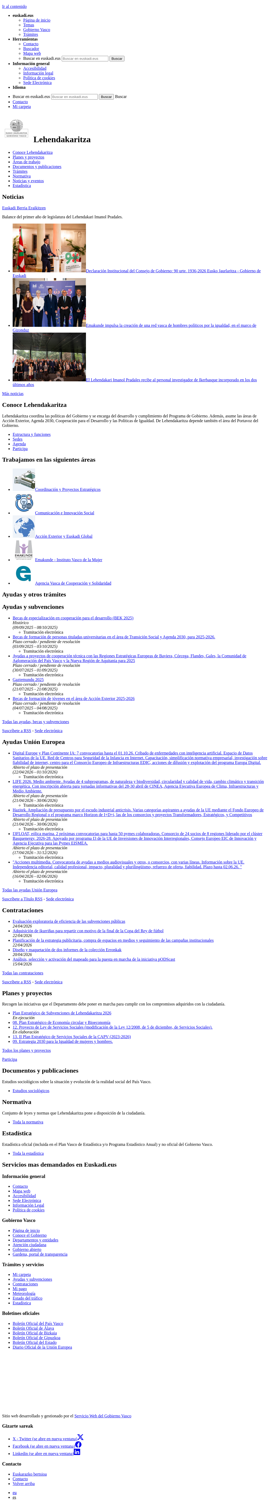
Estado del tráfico (27, 1298)
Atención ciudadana (29, 1244)
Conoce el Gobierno (30, 1235)
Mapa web (32, 53)
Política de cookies (39, 78)
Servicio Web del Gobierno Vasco (102, 1416)
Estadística (22, 185)
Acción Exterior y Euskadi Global (53, 536)
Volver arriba (24, 1483)
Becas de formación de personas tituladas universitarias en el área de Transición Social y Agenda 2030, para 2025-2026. (114, 637)
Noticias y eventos (28, 181)
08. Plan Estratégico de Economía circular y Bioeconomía (61, 1022)
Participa (20, 448)
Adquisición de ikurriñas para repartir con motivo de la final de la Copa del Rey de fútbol (88, 931)
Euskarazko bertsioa (30, 1474)
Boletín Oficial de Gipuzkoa (36, 1337)
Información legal (38, 73)
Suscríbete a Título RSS (22, 899)
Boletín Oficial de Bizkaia (35, 1333)
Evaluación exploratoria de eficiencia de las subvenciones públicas (69, 921)
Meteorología (24, 1293)
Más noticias (12, 393)
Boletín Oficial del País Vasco (38, 1323)
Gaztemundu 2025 (28, 679)
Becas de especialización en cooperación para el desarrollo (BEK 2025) (73, 618)
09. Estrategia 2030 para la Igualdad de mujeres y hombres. (63, 1041)
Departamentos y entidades (35, 1240)
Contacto (30, 44)
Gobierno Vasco (36, 29)
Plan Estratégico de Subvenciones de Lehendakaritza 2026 (62, 1013)
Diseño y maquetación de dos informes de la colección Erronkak (67, 950)
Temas (28, 25)
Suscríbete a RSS (16, 730)
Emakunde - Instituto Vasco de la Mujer (57, 560)
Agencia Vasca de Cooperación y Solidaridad (62, 583)
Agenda (19, 444)
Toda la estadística (28, 1153)
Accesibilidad (34, 68)
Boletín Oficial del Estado (35, 1342)
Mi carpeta (22, 106)
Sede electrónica (48, 730)
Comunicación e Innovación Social (53, 513)
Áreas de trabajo (26, 162)
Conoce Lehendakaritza (32, 152)
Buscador (31, 48)
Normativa (22, 176)
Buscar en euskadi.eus (42, 58)
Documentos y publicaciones (37, 166)
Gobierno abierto (27, 1249)
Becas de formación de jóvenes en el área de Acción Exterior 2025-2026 (73, 698)
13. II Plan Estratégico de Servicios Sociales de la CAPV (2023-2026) (72, 1036)
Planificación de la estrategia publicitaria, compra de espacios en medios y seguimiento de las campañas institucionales (113, 940)
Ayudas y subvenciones (32, 1279)
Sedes (17, 439)
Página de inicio (36, 20)
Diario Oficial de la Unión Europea (42, 1347)
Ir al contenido (14, 6)
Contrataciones (25, 1284)
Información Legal (28, 1205)
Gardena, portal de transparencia (40, 1254)
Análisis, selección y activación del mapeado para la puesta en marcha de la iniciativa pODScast (94, 959)
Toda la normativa (28, 1122)
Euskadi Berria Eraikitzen (24, 208)
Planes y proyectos (28, 157)
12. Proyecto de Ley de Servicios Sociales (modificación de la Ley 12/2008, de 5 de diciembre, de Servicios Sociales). (113, 1027)
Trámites (30, 34)
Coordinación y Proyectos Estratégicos (56, 489)
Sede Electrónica (37, 82)
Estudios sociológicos (31, 1090)
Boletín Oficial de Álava (33, 1328)
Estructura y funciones (32, 434)
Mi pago (20, 1288)
